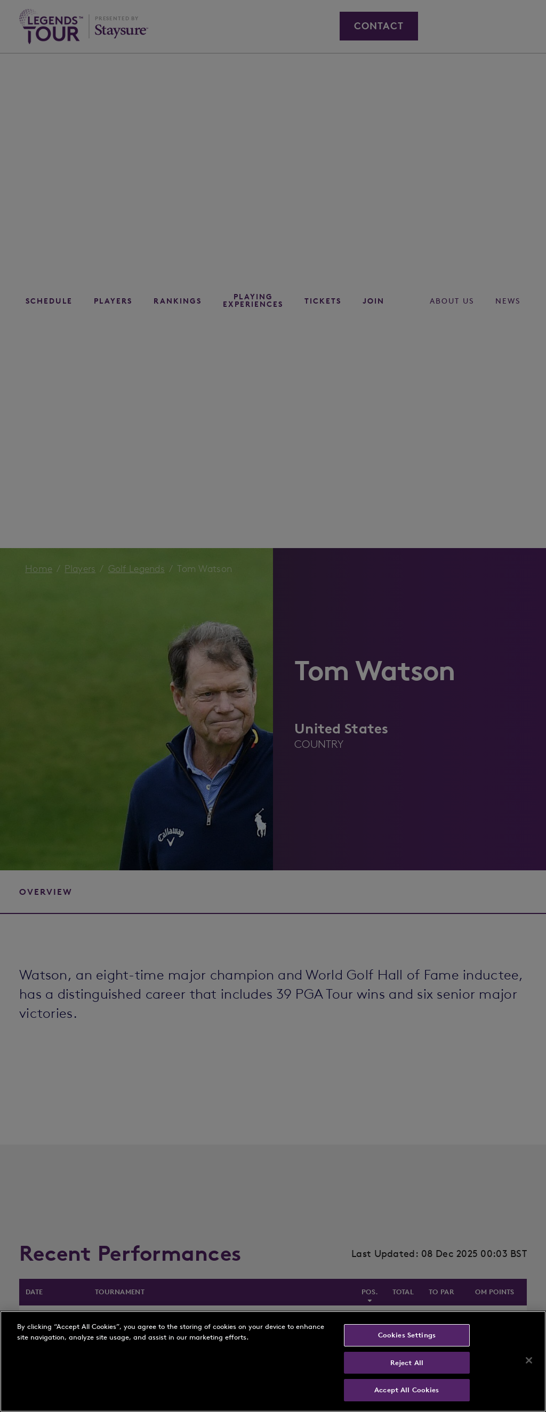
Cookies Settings (407, 1335)
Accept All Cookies (406, 1389)
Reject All (406, 1362)
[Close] (529, 1360)
